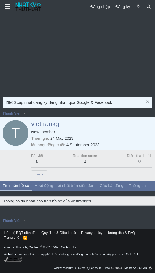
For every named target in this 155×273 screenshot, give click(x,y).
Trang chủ (11, 237)
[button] (150, 268)
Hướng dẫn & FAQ (120, 233)
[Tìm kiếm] (148, 7)
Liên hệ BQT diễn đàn (21, 233)
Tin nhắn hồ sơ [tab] (16, 185)
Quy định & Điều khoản (59, 233)
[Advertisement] (77, 53)
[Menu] (7, 6)
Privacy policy (91, 233)
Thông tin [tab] (137, 185)
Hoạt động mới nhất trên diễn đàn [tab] (64, 185)
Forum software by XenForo (41, 247)
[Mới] (138, 7)
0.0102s (116, 268)
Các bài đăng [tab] (111, 185)
